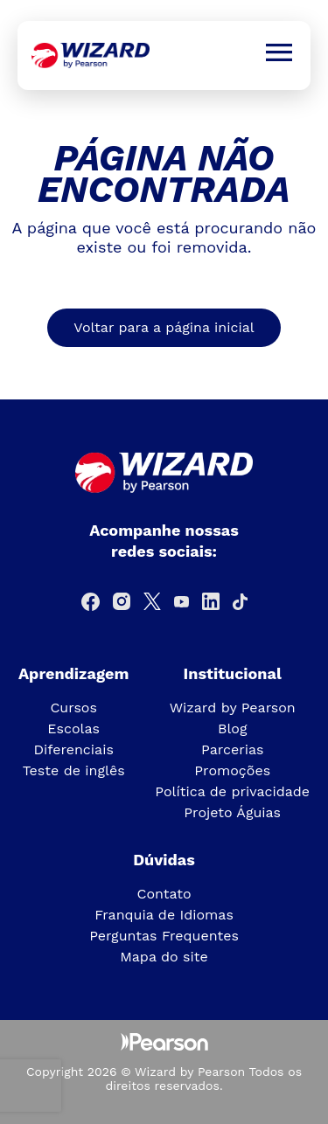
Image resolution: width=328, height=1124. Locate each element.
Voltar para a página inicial (163, 327)
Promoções (232, 770)
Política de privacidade (232, 791)
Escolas (73, 728)
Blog (232, 728)
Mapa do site (164, 956)
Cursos (73, 707)
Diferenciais (73, 749)
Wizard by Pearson (233, 707)
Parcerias (232, 749)
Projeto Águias (232, 812)
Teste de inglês (74, 770)
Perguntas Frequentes (164, 935)
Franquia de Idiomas (164, 914)
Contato (163, 893)
